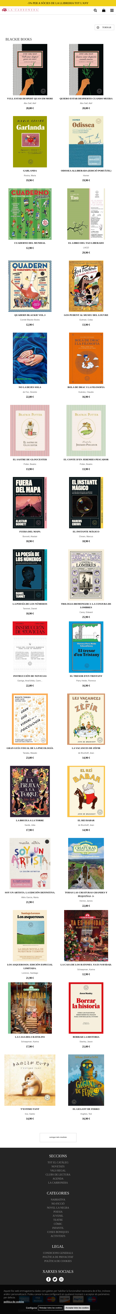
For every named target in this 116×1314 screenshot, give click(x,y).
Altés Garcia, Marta (29, 897)
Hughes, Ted (86, 1114)
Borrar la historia (86, 1036)
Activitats (58, 1236)
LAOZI (86, 248)
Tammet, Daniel (30, 608)
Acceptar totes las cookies (77, 1308)
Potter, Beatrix (30, 464)
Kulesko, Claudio (86, 392)
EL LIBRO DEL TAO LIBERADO (86, 243)
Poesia (58, 1211)
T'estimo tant (30, 1109)
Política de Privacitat (58, 1257)
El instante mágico (86, 531)
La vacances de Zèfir (86, 748)
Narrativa (58, 1199)
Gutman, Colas (86, 320)
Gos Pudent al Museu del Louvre (86, 315)
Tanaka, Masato (30, 753)
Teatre (58, 1220)
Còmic (58, 1224)
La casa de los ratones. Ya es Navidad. (86, 964)
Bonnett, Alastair (30, 536)
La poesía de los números (30, 603)
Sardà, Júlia (30, 825)
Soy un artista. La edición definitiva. (30, 892)
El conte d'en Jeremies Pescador (86, 459)
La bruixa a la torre (30, 820)
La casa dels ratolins (30, 1036)
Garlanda (30, 170)
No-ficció (58, 1203)
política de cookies (14, 1301)
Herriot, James (86, 901)
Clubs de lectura (58, 1174)
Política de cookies (58, 1261)
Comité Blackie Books (30, 320)
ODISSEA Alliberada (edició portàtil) (86, 170)
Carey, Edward (86, 612)
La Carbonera (58, 1182)
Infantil (58, 1228)
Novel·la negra (58, 1207)
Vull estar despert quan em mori (30, 98)
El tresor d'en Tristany (86, 676)
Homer (86, 175)
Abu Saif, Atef (30, 103)
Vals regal (58, 1170)
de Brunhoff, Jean (86, 753)
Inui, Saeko (30, 1114)
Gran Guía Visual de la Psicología (30, 748)
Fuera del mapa (29, 531)
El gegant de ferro (86, 1109)
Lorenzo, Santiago (30, 973)
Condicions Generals (58, 1253)
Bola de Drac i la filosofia (86, 387)
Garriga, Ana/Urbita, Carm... (29, 681)
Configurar (31, 1308)
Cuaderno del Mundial (30, 243)
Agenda (58, 1178)
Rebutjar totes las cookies (50, 1308)
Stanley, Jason (86, 1041)
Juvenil (58, 1215)
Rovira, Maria (30, 175)
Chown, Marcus (86, 536)
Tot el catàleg (57, 1162)
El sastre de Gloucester (30, 459)
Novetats (58, 1166)
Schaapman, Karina (86, 969)
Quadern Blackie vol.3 (29, 315)
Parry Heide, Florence (86, 681)
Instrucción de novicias (30, 676)
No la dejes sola (30, 387)
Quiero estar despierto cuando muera (86, 98)
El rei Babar (86, 820)
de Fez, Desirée (30, 392)
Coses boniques (58, 1232)
